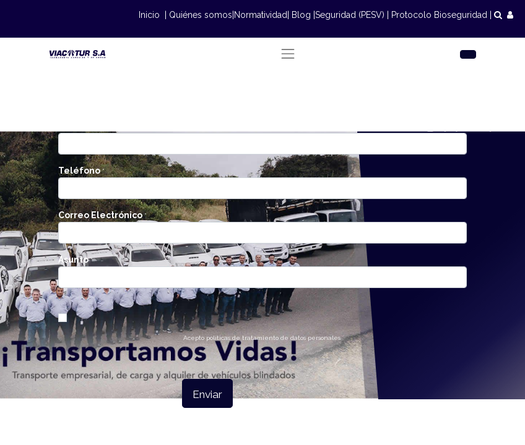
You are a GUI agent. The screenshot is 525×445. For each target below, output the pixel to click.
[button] (207, 393)
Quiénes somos (200, 15)
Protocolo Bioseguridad (439, 15)
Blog (301, 15)
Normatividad (260, 15)
